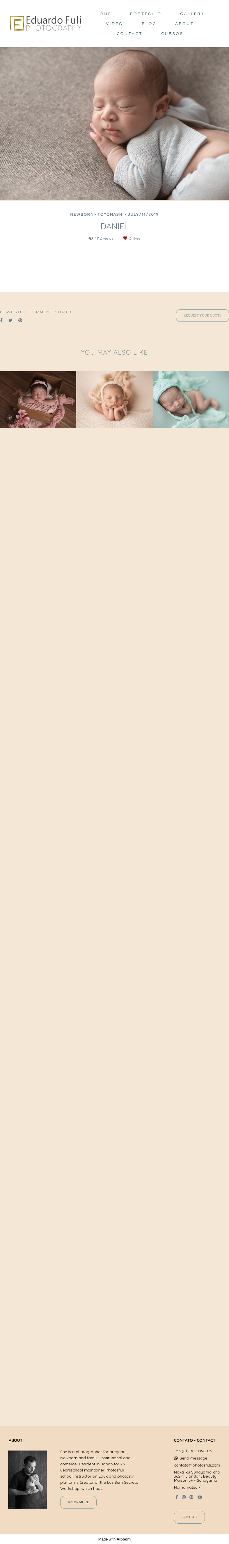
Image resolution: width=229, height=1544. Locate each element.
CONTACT (130, 33)
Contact (189, 1523)
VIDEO (114, 23)
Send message (193, 1464)
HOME (103, 13)
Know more (78, 1509)
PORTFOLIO (145, 13)
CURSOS (172, 33)
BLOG (149, 23)
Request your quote (202, 1320)
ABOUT (184, 23)
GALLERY (192, 13)
